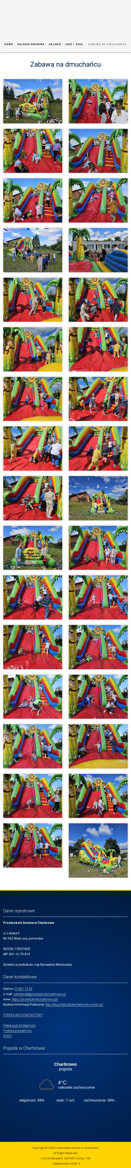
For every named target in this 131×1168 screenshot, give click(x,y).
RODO (7, 1036)
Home (8, 44)
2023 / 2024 (74, 44)
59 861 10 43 (23, 989)
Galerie (55, 44)
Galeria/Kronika (31, 44)
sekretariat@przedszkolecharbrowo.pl (39, 994)
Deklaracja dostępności (19, 1025)
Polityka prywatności (17, 1030)
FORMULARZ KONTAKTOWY (23, 1015)
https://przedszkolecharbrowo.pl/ (35, 999)
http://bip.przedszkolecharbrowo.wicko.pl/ (74, 1004)
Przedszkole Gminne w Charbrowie (76, 1147)
